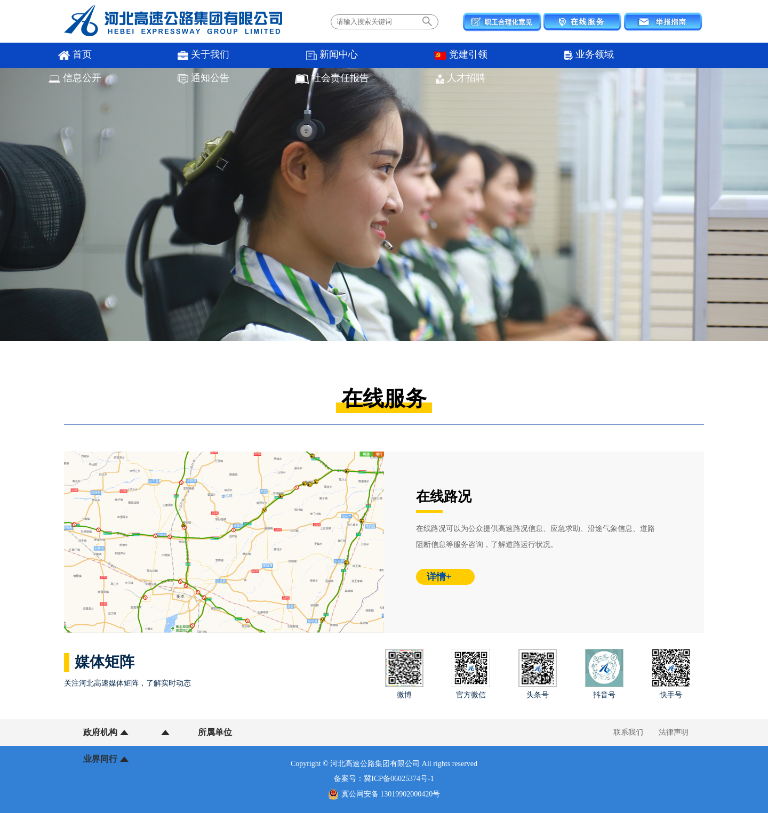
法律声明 (674, 732)
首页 (48, 55)
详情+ (439, 576)
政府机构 (100, 732)
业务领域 (346, 55)
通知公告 (496, 55)
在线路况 (443, 496)
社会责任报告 (571, 55)
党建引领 (272, 55)
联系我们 (628, 732)
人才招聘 (645, 55)
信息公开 (421, 55)
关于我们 (123, 55)
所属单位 (167, 732)
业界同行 (234, 732)
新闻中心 (197, 55)
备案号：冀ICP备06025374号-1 (384, 779)
